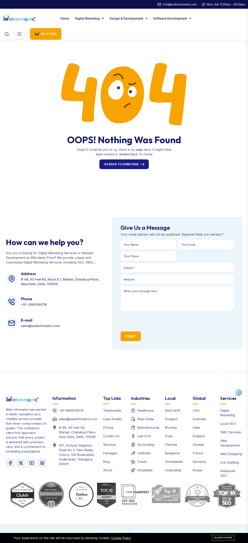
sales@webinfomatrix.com (78, 419)
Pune (169, 436)
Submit (130, 336)
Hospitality (145, 470)
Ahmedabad (174, 462)
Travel (142, 462)
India (196, 427)
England (198, 436)
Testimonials (112, 410)
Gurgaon (171, 419)
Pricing (108, 427)
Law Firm (144, 436)
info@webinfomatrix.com (180, 4)
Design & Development (127, 18)
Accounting (145, 445)
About (107, 470)
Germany (199, 462)
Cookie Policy (121, 538)
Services (109, 445)
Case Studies (112, 419)
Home (64, 18)
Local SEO (228, 424)
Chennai (171, 445)
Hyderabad (173, 470)
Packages (110, 453)
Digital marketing (87, 18)
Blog (106, 462)
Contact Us (111, 436)
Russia (197, 470)
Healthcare (145, 410)
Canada (198, 445)
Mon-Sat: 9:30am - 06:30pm (226, 4)
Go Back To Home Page (121, 164)
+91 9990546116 (71, 410)
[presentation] (150, 320)
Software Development (170, 18)
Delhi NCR (172, 410)
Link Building (229, 462)
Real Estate (145, 419)
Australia (199, 419)
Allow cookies (223, 537)
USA (196, 410)
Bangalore (172, 453)
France (198, 453)
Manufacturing (148, 427)
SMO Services (230, 432)
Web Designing (231, 454)
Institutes (144, 453)
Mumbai (171, 427)
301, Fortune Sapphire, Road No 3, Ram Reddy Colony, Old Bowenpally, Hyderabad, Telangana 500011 (77, 454)
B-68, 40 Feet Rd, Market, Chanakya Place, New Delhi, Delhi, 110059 (77, 432)
